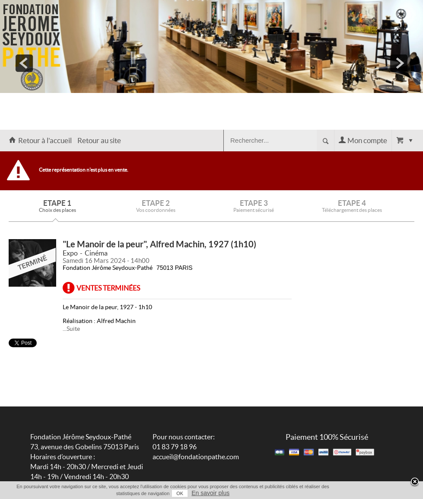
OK (179, 493)
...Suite (71, 328)
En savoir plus (210, 492)
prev (24, 63)
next (399, 63)
